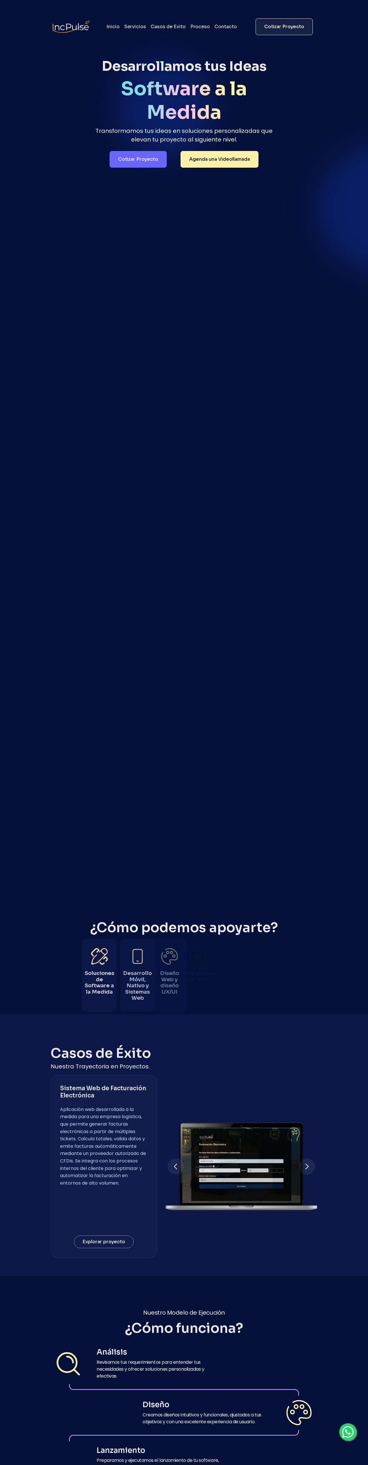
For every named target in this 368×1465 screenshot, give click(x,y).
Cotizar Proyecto (284, 27)
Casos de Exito (168, 27)
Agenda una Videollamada (219, 159)
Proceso (200, 27)
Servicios (135, 27)
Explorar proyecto (104, 1242)
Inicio (113, 27)
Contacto (225, 27)
